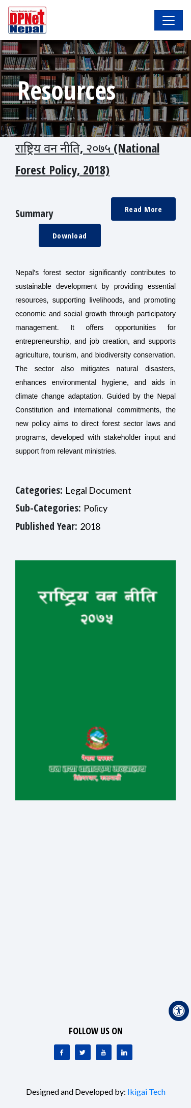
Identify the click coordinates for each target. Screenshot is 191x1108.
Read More (143, 209)
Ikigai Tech (146, 1091)
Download (69, 235)
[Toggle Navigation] (168, 20)
